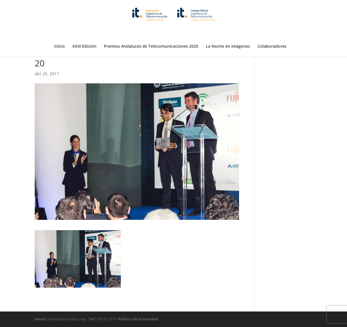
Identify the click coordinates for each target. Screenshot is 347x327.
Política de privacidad (137, 319)
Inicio (59, 32)
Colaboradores (271, 32)
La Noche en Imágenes (228, 32)
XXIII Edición (84, 32)
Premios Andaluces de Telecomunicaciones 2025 (151, 32)
